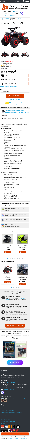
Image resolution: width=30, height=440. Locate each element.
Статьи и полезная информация (8, 421)
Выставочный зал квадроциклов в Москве (17, 399)
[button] (27, 54)
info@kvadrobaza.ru (9, 389)
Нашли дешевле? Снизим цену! (8, 86)
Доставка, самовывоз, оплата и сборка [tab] (12, 119)
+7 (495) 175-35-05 (10, 13)
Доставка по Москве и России (8, 411)
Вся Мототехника (5, 18)
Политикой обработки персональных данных (18, 438)
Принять (15, 434)
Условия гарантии (5, 420)
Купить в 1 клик (15, 100)
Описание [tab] (4, 116)
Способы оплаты (5, 418)
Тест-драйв (3, 416)
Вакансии (3, 423)
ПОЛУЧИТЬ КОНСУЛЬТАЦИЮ (15, 326)
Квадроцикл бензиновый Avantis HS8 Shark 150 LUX (22, 278)
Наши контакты (4, 409)
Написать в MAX (15, 363)
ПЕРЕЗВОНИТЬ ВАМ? (10, 15)
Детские (19, 18)
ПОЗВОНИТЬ (17, 1)
